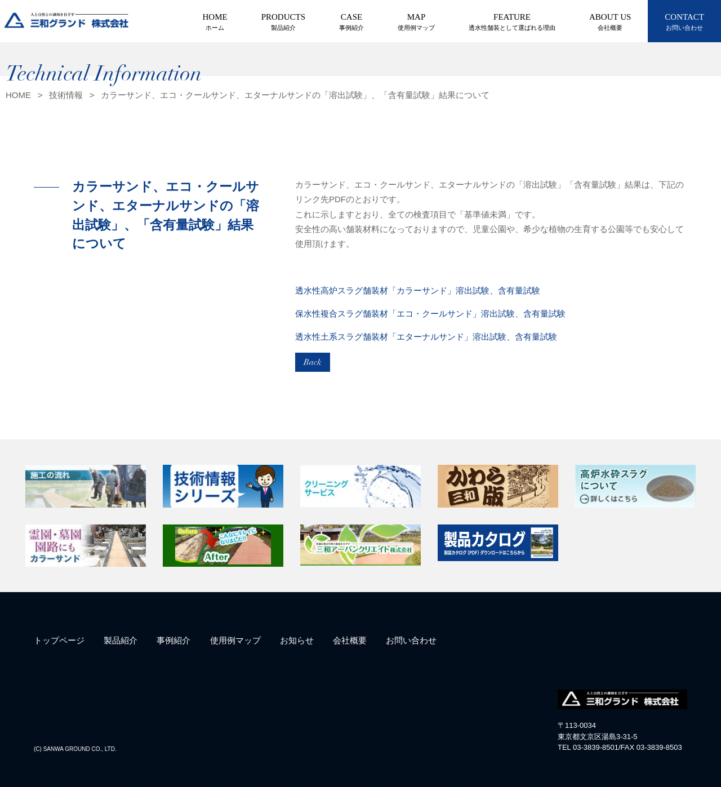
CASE (351, 22)
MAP (416, 22)
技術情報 (66, 95)
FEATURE (512, 22)
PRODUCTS (283, 22)
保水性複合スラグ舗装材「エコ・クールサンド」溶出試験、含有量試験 (430, 313)
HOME (215, 22)
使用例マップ (235, 640)
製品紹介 (120, 640)
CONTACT (684, 22)
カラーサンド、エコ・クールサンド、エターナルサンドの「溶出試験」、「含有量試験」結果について (295, 95)
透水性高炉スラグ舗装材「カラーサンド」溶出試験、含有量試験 (417, 290)
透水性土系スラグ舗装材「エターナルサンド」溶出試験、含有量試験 (426, 336)
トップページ (59, 640)
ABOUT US (610, 22)
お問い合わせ (411, 640)
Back (313, 362)
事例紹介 (173, 640)
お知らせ (297, 640)
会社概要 (350, 640)
